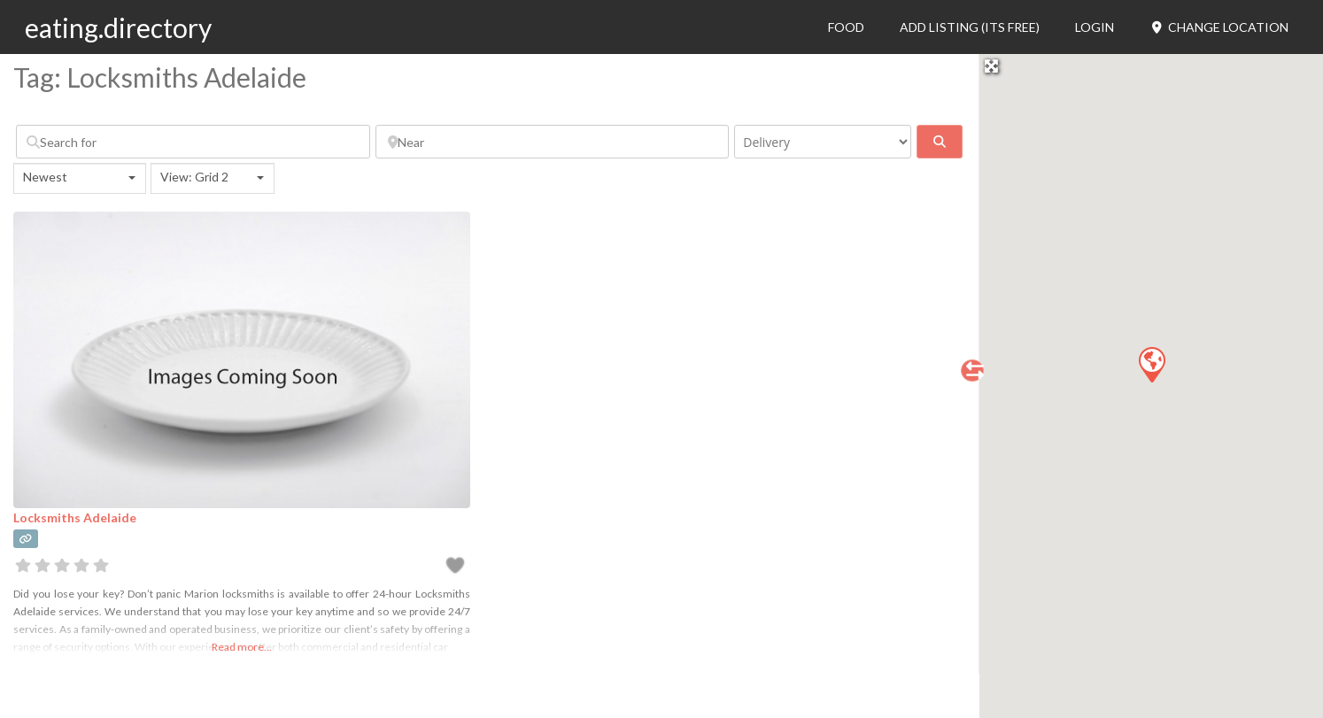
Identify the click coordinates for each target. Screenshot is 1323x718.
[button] (1151, 364)
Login (1094, 27)
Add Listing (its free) (970, 27)
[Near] (552, 141)
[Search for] (193, 141)
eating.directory (118, 27)
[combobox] (79, 178)
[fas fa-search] (940, 141)
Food (846, 27)
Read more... (242, 646)
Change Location (1218, 27)
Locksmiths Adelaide (74, 517)
